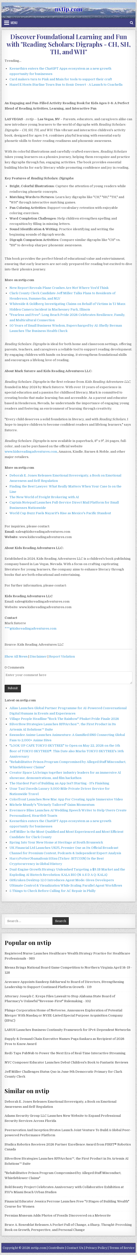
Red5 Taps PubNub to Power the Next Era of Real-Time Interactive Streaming (65, 1053)
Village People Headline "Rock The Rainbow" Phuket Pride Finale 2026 (64, 719)
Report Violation (62, 656)
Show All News (16, 656)
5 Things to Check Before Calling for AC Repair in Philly (52, 891)
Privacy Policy (96, 1248)
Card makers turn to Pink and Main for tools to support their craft (60, 79)
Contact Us (75, 1248)
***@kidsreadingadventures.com (30, 628)
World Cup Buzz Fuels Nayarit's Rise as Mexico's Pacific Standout (60, 513)
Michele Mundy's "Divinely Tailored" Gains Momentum (51, 804)
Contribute (56, 1248)
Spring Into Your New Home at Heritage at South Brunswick (56, 842)
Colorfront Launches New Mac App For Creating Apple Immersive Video (66, 799)
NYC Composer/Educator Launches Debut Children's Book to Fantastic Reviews (66, 1062)
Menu (14, 22)
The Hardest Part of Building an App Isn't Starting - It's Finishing (59, 783)
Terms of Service (122, 1248)
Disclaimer (38, 656)
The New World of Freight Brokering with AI (44, 497)
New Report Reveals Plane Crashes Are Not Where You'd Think (59, 288)
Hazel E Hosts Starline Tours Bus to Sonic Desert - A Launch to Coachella (65, 84)
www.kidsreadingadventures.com (31, 451)
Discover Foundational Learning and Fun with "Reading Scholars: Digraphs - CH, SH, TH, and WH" (68, 44)
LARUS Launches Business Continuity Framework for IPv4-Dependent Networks (68, 1030)
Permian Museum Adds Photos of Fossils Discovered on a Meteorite (58, 1215)
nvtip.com (68, 9)
